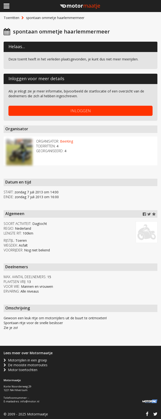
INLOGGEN (80, 110)
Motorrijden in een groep (25, 360)
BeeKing (66, 141)
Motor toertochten (20, 369)
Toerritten (11, 17)
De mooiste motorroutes (25, 365)
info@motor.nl (29, 401)
